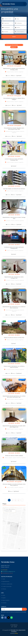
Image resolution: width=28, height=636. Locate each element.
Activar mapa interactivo (10, 509)
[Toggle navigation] (24, 4)
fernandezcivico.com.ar (7, 573)
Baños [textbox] (18, 27)
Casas (3, 579)
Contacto (3, 602)
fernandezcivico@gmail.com (8, 571)
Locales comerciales (6, 586)
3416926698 (4, 569)
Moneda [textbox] (6, 31)
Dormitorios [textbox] (7, 27)
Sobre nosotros (5, 600)
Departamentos (5, 581)
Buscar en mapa (8, 510)
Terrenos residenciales (6, 583)
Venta (3, 595)
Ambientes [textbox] (19, 23)
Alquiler (3, 597)
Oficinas (3, 588)
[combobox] (20, 19)
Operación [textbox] (6, 23)
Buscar (14, 36)
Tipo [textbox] (18, 18)
